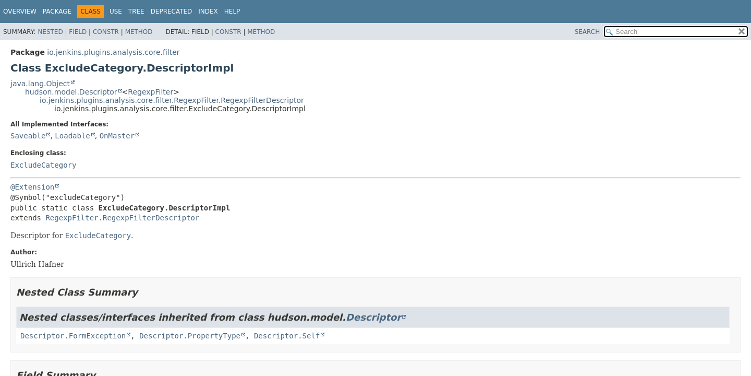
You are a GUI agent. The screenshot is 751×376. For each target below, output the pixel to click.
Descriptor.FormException (73, 336)
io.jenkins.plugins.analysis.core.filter (113, 52)
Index (208, 11)
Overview (20, 11)
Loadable (72, 136)
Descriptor (373, 317)
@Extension (32, 187)
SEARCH (587, 32)
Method (139, 32)
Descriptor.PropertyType (189, 336)
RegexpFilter (150, 92)
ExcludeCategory (43, 165)
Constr (106, 32)
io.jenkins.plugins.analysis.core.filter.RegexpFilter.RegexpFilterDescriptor (172, 100)
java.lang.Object (40, 83)
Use (116, 11)
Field (78, 32)
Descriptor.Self (287, 336)
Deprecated (171, 11)
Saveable (27, 136)
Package (57, 11)
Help (232, 11)
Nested (50, 32)
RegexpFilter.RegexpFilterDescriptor (122, 218)
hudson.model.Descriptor (71, 92)
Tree (136, 11)
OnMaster (117, 136)
